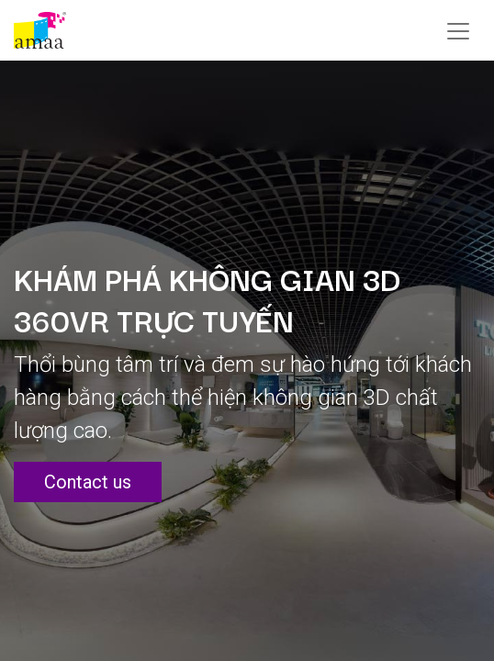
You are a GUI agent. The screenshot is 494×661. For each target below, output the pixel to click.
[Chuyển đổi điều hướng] (458, 30)
